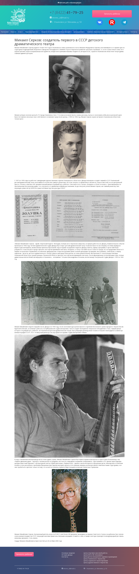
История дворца (67, 555)
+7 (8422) (66, 12)
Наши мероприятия (32, 32)
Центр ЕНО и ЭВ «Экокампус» (93, 555)
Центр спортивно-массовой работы (95, 553)
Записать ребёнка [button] (112, 14)
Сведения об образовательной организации (56, 32)
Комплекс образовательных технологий (101, 32)
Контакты (134, 32)
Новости (13, 32)
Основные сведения (68, 553)
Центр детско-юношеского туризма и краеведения (100, 557)
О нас (20, 32)
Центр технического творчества (94, 559)
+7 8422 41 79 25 (23, 568)
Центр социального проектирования (95, 561)
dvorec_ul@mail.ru (60, 17)
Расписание (5, 32)
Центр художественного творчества (95, 563)
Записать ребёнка (24, 554)
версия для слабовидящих (69, 3)
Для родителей (79, 32)
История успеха (123, 32)
